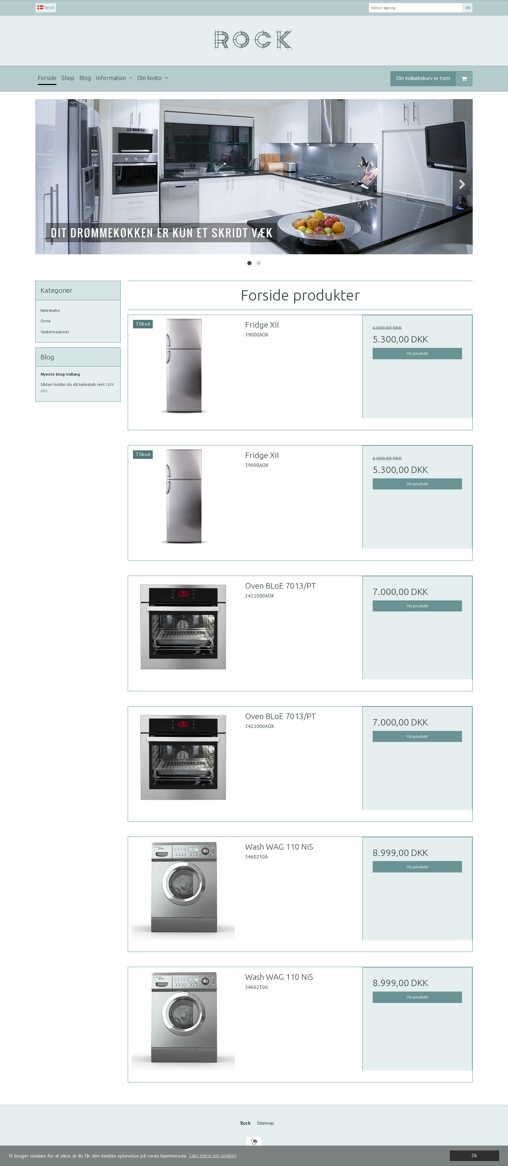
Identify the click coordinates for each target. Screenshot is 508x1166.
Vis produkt (417, 353)
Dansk (45, 7)
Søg (468, 7)
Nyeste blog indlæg (60, 374)
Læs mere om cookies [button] (212, 1155)
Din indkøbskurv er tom (434, 79)
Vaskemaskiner (55, 331)
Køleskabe (50, 310)
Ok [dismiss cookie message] (474, 1155)
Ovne (46, 320)
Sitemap (265, 1123)
